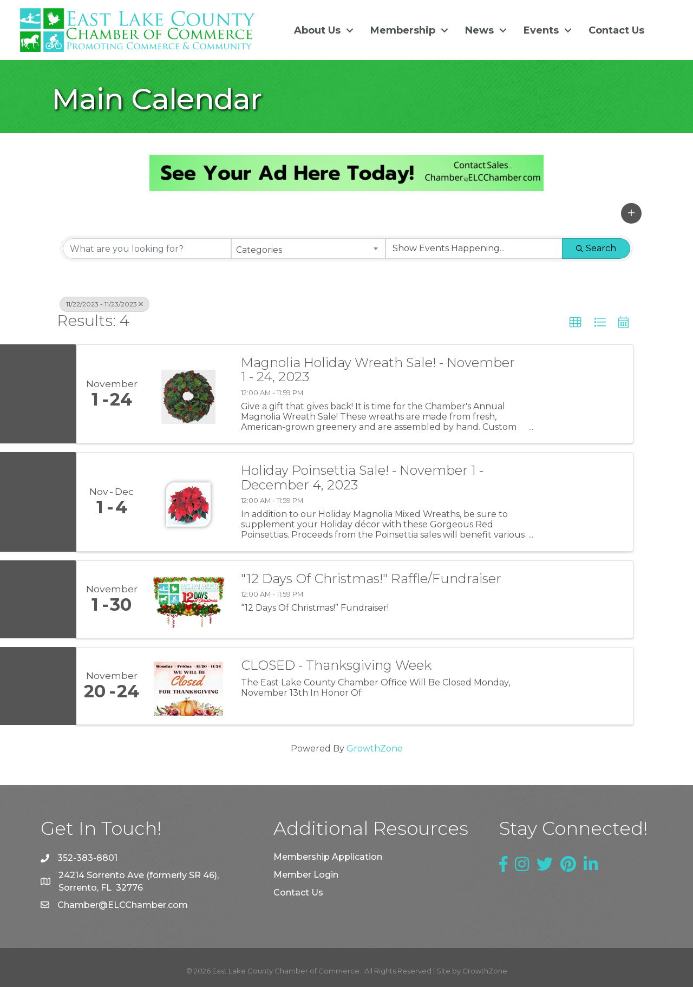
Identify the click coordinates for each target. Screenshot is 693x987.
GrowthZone (374, 748)
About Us (316, 30)
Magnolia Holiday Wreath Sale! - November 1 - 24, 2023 (378, 370)
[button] (631, 212)
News (479, 30)
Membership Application (327, 856)
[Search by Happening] (474, 248)
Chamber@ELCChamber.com (122, 904)
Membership (402, 30)
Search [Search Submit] (596, 248)
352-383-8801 (87, 858)
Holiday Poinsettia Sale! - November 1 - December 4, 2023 (362, 477)
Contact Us (616, 30)
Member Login (305, 874)
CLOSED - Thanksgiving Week (336, 665)
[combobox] (308, 248)
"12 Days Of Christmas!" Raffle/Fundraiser (371, 578)
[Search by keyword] (147, 248)
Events (540, 30)
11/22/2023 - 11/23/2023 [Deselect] (104, 304)
